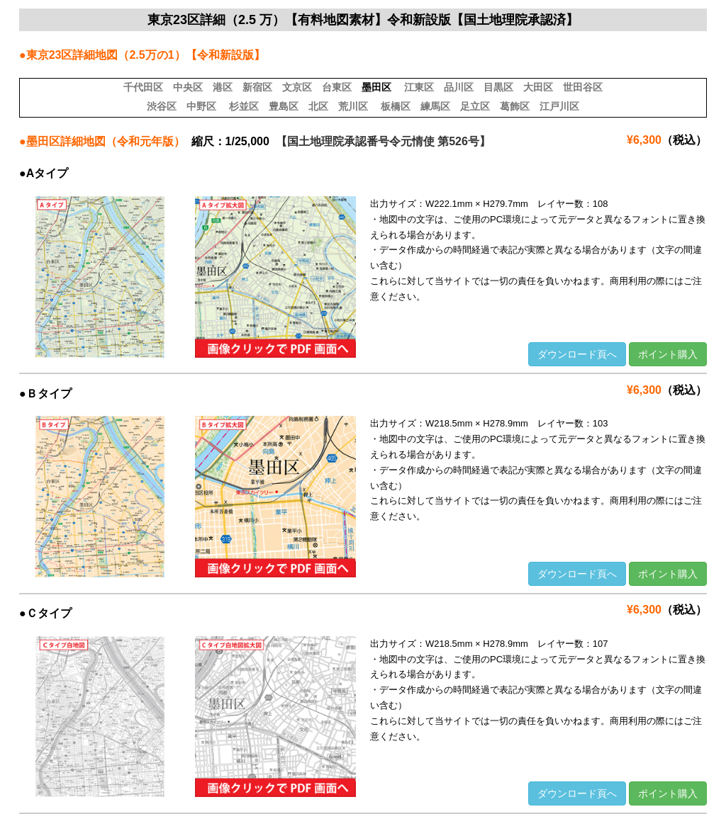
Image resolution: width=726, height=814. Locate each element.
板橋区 (396, 106)
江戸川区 (559, 106)
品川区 (459, 87)
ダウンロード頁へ (577, 354)
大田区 (538, 87)
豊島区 (283, 106)
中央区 (188, 87)
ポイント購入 (668, 354)
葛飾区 (515, 106)
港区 (223, 87)
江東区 (419, 87)
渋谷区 (162, 106)
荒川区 (353, 106)
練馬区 (435, 106)
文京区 (297, 87)
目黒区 (498, 87)
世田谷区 (583, 87)
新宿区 (257, 87)
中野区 (201, 106)
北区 (318, 106)
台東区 (337, 87)
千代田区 (143, 87)
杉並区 (244, 106)
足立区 (475, 106)
